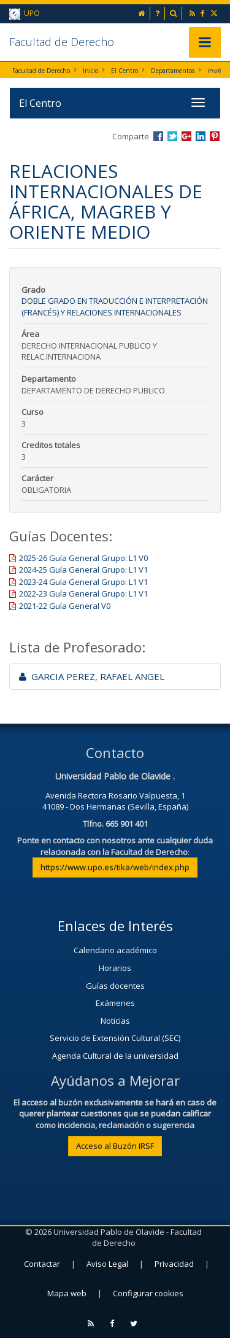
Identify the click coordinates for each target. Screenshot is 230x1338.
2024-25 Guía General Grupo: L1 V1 (83, 569)
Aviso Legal (107, 1263)
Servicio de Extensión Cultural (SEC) (115, 1037)
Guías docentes (115, 985)
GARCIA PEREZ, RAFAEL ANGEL (91, 676)
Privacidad (174, 1263)
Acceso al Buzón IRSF (115, 1145)
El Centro (124, 70)
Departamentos (172, 70)
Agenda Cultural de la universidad (115, 1055)
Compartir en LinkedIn (200, 136)
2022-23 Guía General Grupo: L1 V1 (83, 593)
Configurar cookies (148, 1293)
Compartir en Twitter (172, 136)
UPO (24, 14)
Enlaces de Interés (115, 925)
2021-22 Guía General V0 (64, 605)
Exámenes (115, 1002)
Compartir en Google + (186, 136)
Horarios (115, 967)
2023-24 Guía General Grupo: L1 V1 (83, 581)
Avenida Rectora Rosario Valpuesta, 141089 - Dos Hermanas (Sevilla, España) (115, 801)
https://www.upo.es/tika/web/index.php (115, 867)
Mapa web (66, 1293)
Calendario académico (115, 950)
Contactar (42, 1263)
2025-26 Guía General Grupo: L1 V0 (83, 557)
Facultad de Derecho (61, 41)
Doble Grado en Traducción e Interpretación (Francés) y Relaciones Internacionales (114, 306)
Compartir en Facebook (158, 136)
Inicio (90, 70)
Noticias (115, 1020)
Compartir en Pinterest (215, 136)
